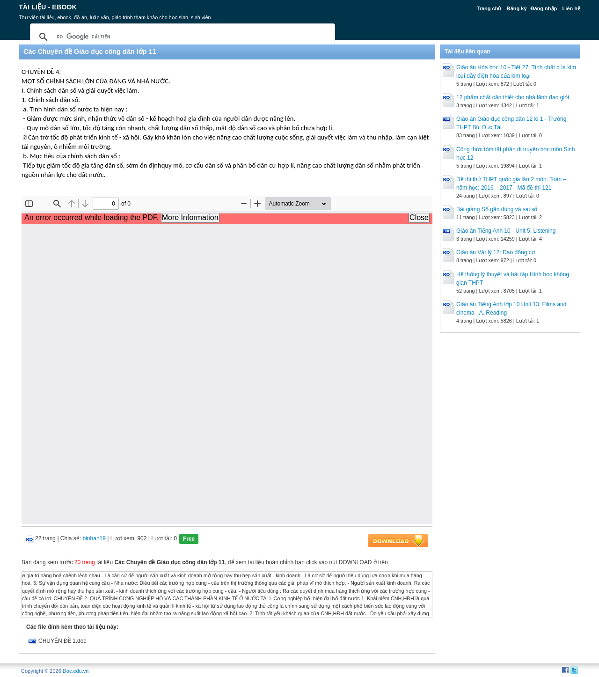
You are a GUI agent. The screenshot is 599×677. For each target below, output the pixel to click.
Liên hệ (571, 8)
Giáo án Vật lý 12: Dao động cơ (495, 252)
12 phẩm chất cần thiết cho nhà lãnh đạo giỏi (512, 97)
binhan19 (94, 538)
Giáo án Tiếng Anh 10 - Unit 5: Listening (505, 231)
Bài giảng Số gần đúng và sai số (496, 209)
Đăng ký (517, 8)
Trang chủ (489, 8)
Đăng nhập (544, 8)
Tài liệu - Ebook (48, 7)
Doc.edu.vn (76, 671)
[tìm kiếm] (181, 37)
